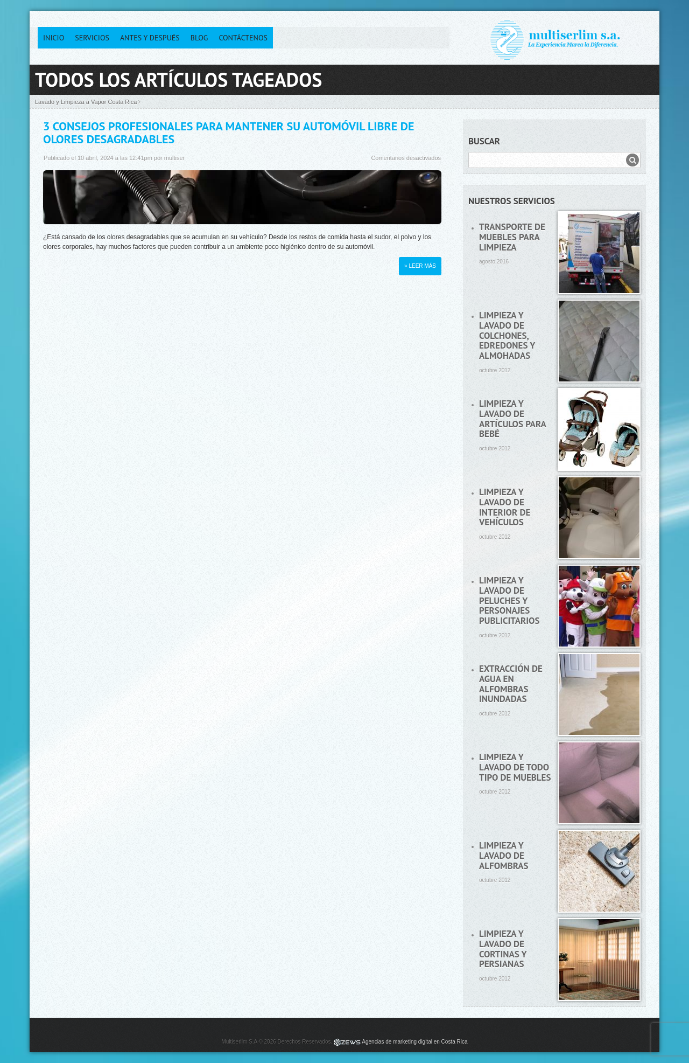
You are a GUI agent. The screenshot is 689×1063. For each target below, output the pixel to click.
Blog (199, 38)
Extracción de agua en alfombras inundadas (511, 684)
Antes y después (150, 38)
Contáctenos (243, 38)
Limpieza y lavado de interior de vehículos (504, 507)
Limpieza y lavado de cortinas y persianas (502, 949)
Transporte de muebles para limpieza (512, 237)
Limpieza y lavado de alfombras (504, 855)
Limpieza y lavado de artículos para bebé (512, 419)
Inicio (53, 38)
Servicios (92, 38)
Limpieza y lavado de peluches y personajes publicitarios (509, 600)
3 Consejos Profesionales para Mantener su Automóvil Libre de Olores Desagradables (228, 133)
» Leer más (420, 266)
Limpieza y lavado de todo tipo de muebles (515, 767)
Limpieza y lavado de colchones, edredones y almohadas (507, 335)
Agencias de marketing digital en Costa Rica (414, 1042)
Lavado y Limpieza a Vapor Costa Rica (86, 102)
